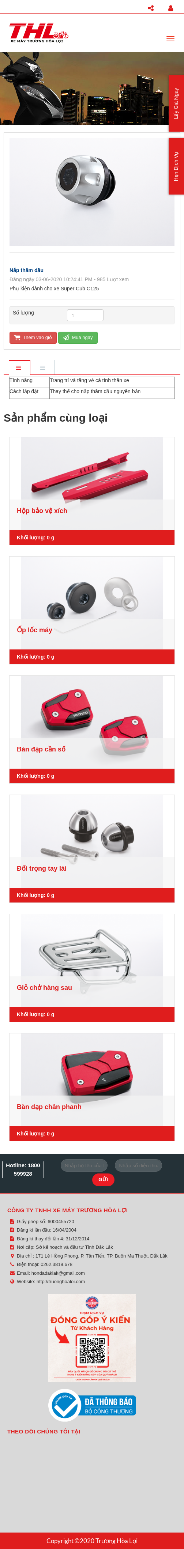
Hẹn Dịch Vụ (176, 166)
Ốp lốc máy (34, 630)
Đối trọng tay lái (42, 868)
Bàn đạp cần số (41, 749)
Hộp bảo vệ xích (42, 511)
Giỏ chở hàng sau (44, 987)
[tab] (19, 368)
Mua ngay (78, 337)
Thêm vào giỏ (33, 337)
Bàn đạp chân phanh (49, 1107)
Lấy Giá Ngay (176, 103)
